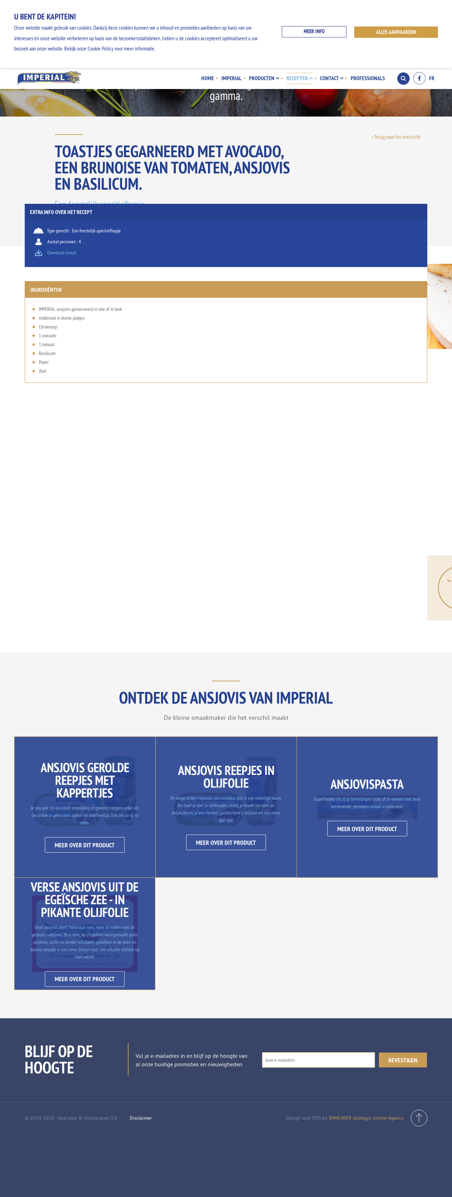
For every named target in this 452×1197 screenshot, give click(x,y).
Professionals (368, 78)
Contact (332, 78)
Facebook (419, 78)
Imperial (233, 78)
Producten (265, 78)
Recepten (300, 78)
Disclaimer (141, 1181)
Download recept (369, 263)
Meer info (313, 32)
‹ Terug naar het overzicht (396, 136)
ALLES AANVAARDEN (396, 32)
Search (403, 78)
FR (431, 78)
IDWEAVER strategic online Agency (366, 1181)
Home (209, 78)
